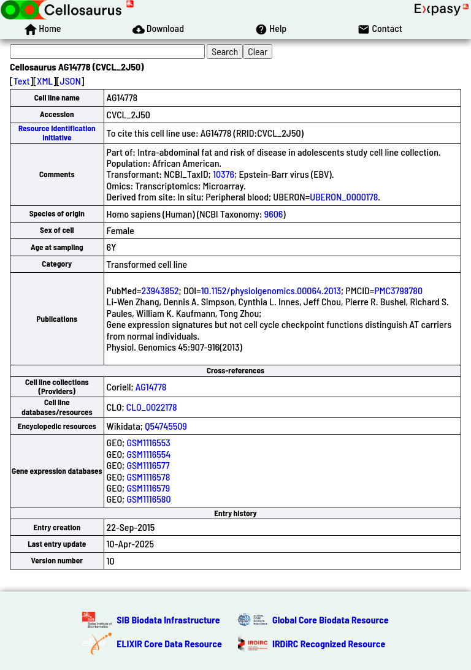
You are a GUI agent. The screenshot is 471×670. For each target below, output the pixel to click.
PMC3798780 (398, 290)
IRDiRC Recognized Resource (328, 643)
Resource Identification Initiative (57, 132)
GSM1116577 (147, 465)
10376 (223, 174)
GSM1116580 (148, 498)
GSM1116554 (148, 454)
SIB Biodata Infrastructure (168, 619)
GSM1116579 (148, 487)
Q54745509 (166, 426)
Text (21, 80)
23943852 (160, 290)
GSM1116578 (148, 476)
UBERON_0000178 (344, 196)
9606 (273, 213)
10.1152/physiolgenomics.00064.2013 (271, 290)
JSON (70, 80)
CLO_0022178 (151, 407)
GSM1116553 (148, 442)
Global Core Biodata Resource (330, 619)
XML (45, 80)
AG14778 (151, 386)
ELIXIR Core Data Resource (169, 643)
